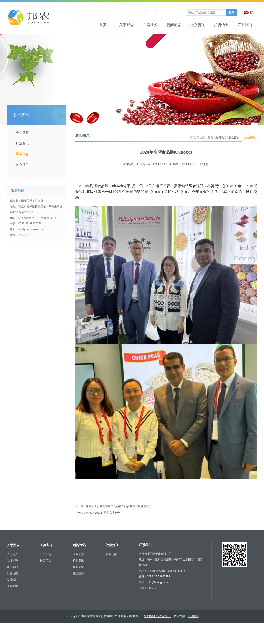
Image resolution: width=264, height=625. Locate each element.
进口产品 (45, 560)
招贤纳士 (221, 25)
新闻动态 (174, 25)
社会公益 (111, 554)
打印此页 (188, 164)
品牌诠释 (12, 560)
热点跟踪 (22, 164)
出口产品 (45, 554)
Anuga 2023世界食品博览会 (103, 512)
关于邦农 (126, 25)
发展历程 (12, 573)
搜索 (231, 12)
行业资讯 (22, 143)
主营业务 (150, 25)
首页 (103, 25)
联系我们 (245, 25)
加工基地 (12, 567)
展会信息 (22, 154)
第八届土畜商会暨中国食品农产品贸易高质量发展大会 (119, 506)
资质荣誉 (12, 579)
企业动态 (22, 132)
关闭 (204, 164)
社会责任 (197, 25)
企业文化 (12, 586)
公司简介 (12, 554)
